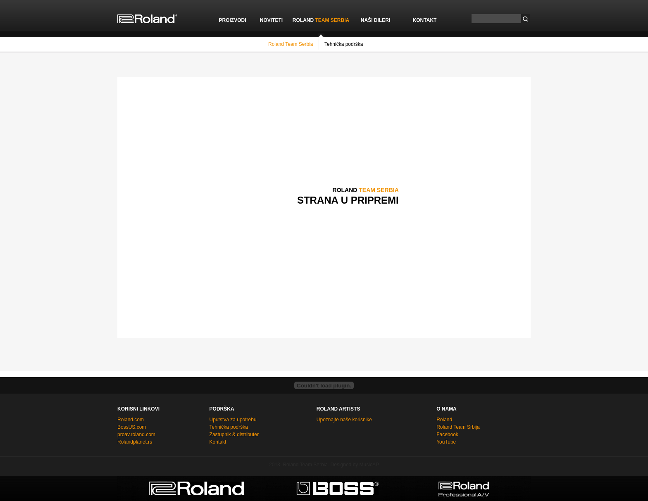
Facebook (447, 434)
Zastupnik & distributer (234, 434)
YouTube (446, 442)
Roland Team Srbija (458, 427)
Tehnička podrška (343, 44)
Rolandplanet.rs (134, 442)
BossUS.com (131, 427)
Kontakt (218, 442)
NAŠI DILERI (375, 20)
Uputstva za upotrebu (233, 420)
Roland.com (130, 420)
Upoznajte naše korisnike (344, 420)
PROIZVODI (232, 20)
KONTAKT (425, 20)
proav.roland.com (136, 434)
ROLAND (321, 20)
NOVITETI (271, 20)
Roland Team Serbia (290, 44)
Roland (444, 420)
